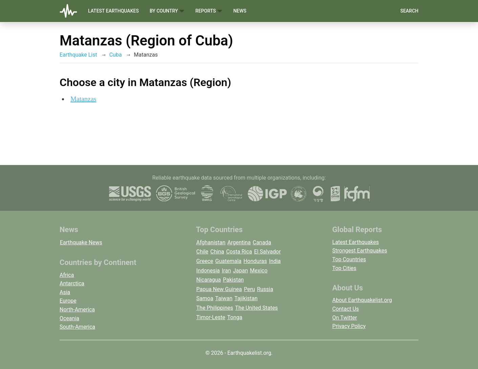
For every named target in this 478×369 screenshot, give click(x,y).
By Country (167, 11)
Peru (249, 289)
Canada (262, 242)
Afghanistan (210, 242)
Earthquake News (81, 242)
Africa (67, 275)
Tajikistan (246, 298)
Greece (204, 261)
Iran (226, 270)
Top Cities (344, 268)
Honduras (255, 261)
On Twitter (344, 317)
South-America (77, 327)
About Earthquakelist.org (362, 300)
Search (409, 11)
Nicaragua (208, 279)
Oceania (69, 318)
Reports (208, 11)
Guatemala (228, 261)
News (239, 11)
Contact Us (345, 309)
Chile (202, 251)
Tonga (234, 317)
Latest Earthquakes (113, 11)
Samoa (204, 298)
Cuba (115, 55)
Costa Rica (239, 251)
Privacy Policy (349, 326)
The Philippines (214, 308)
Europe (68, 301)
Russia (265, 289)
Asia (65, 292)
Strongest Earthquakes (359, 250)
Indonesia (208, 270)
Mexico (258, 270)
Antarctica (72, 283)
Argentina (239, 242)
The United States (256, 308)
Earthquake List (78, 55)
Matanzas (83, 99)
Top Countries (349, 259)
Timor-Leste (210, 317)
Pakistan (233, 279)
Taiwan (224, 298)
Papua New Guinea (219, 289)
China (217, 251)
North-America (77, 309)
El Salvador (267, 251)
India (275, 261)
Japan (240, 270)
